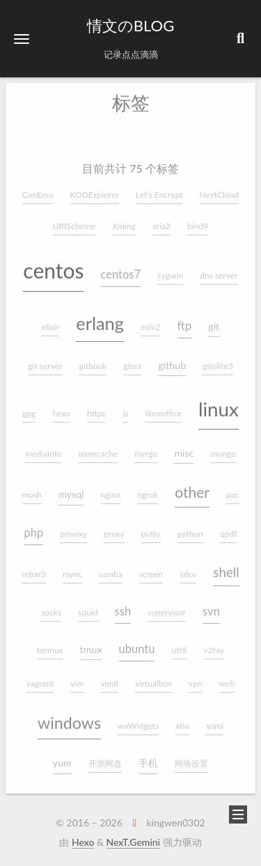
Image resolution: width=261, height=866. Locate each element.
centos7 (121, 269)
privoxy (73, 528)
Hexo (83, 842)
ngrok (147, 490)
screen (151, 569)
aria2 (161, 220)
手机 (148, 758)
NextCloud (219, 189)
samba (110, 569)
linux (218, 404)
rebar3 (33, 569)
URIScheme (74, 220)
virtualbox (153, 677)
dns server (218, 270)
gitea (132, 360)
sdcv (188, 569)
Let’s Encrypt (159, 189)
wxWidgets (138, 720)
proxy (114, 528)
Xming (123, 220)
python (190, 528)
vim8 (109, 677)
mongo (222, 448)
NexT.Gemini (133, 842)
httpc (96, 408)
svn (211, 606)
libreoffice (163, 408)
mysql (71, 489)
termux (50, 644)
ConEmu (38, 189)
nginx (111, 490)
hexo (61, 408)
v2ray (214, 644)
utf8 (179, 644)
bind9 (197, 220)
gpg (28, 408)
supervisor (167, 606)
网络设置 (191, 758)
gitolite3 (217, 360)
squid (87, 606)
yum (62, 758)
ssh (123, 606)
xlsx (182, 720)
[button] (21, 38)
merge (145, 448)
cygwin (170, 270)
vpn (196, 677)
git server (45, 360)
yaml (214, 720)
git (213, 320)
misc (183, 447)
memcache (98, 448)
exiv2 (150, 321)
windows (69, 717)
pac (232, 490)
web (227, 677)
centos (53, 264)
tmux (91, 644)
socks (51, 606)
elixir (50, 321)
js (125, 408)
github (172, 359)
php (34, 528)
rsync (72, 569)
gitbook (93, 360)
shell (226, 567)
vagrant (40, 677)
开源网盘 (105, 758)
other (192, 487)
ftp (184, 320)
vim (77, 677)
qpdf (228, 528)
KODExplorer (94, 189)
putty (151, 528)
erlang (100, 317)
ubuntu (137, 643)
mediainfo (43, 448)
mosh (32, 490)
